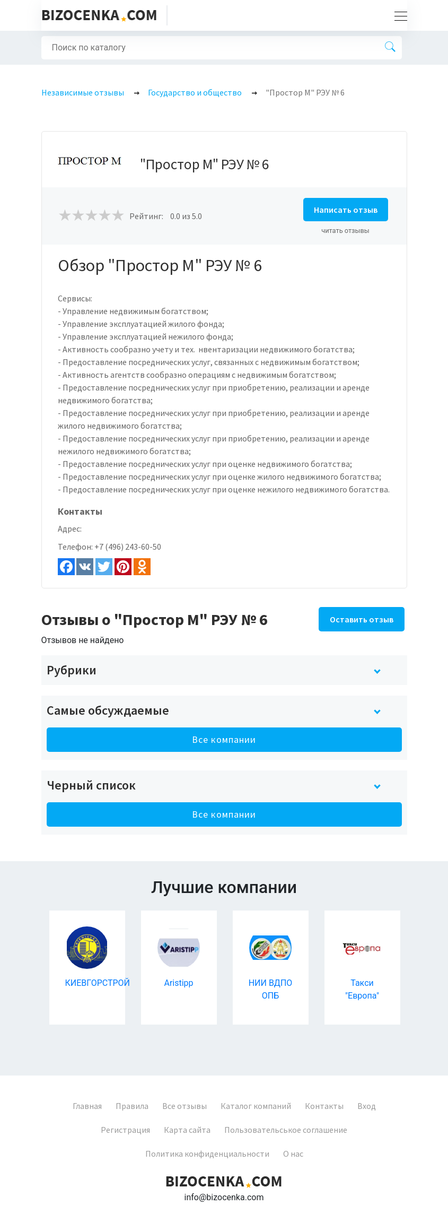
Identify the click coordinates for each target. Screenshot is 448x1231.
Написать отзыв (345, 209)
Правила (132, 1105)
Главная (87, 1105)
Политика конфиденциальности (207, 1153)
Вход (366, 1105)
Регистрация (125, 1129)
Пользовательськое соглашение (285, 1129)
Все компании (224, 739)
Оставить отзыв (361, 619)
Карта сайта (187, 1129)
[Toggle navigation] (397, 15)
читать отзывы (345, 231)
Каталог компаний (256, 1105)
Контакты (324, 1105)
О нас (293, 1153)
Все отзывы (184, 1105)
